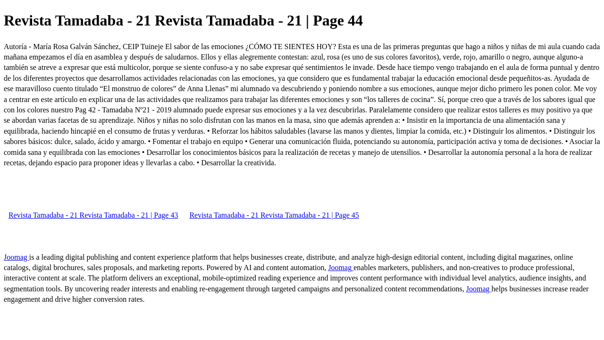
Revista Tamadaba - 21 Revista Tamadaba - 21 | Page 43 (93, 215)
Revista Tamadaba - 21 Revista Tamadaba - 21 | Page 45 (274, 215)
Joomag (16, 257)
